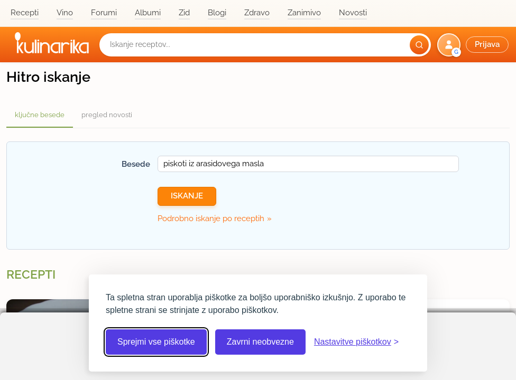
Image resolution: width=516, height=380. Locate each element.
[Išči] (419, 44)
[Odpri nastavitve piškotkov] (356, 342)
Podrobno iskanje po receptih (211, 218)
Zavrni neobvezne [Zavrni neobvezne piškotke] (260, 341)
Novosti (353, 12)
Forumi (104, 12)
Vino (65, 12)
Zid (184, 12)
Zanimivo (304, 12)
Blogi (217, 12)
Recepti (25, 12)
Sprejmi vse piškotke (156, 341)
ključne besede (39, 115)
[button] (474, 44)
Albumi (148, 12)
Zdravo (257, 12)
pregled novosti (106, 115)
